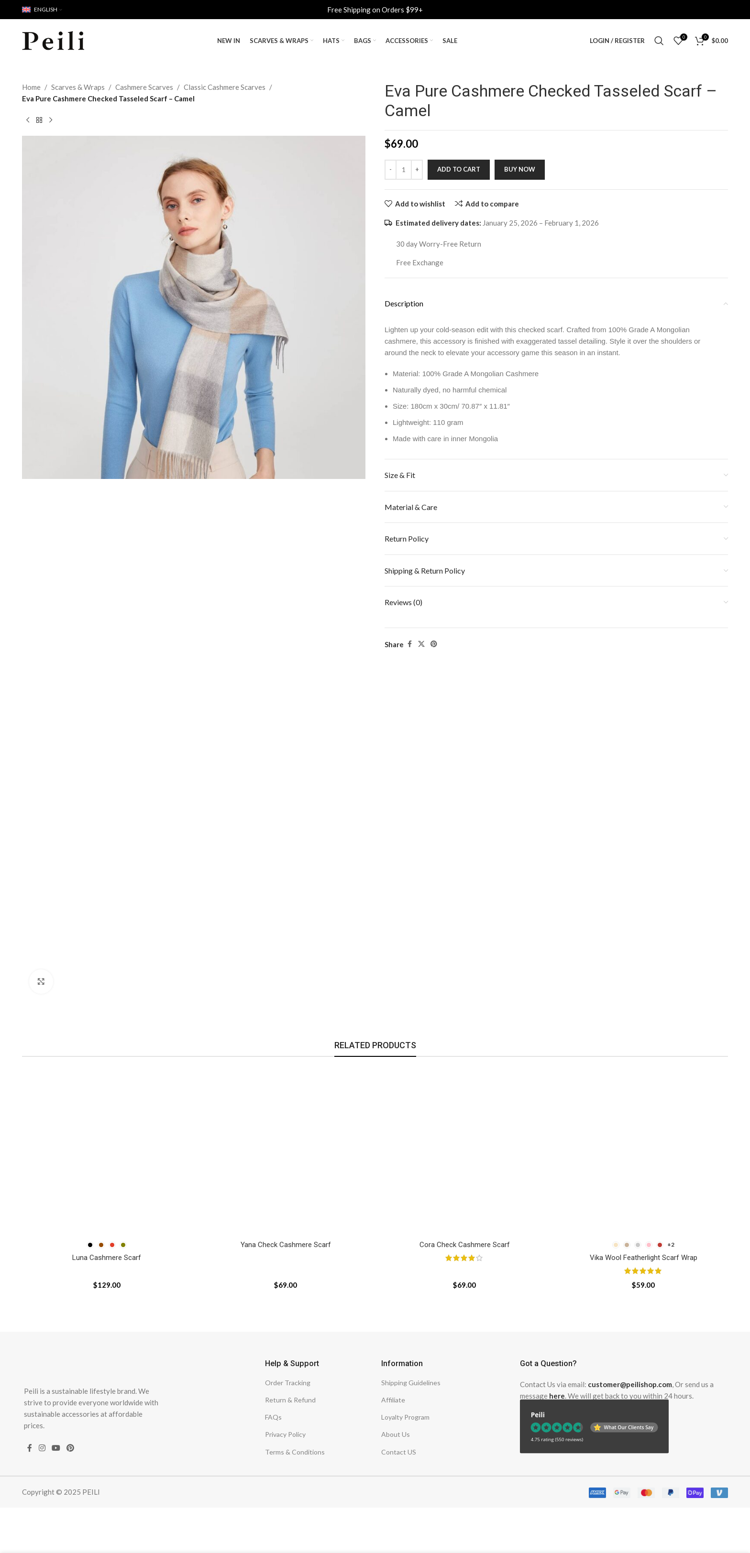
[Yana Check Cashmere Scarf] (285, 1151)
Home (31, 87)
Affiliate (393, 1400)
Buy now (519, 169)
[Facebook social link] (409, 644)
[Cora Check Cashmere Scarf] (464, 1151)
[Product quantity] (404, 170)
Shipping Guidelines (411, 1383)
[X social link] (421, 644)
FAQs (273, 1417)
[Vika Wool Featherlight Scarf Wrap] (643, 1151)
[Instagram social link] (41, 1448)
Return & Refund (290, 1400)
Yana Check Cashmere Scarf (286, 1244)
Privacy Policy (285, 1434)
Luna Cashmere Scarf (106, 1257)
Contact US (398, 1452)
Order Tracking (287, 1383)
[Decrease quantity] (391, 170)
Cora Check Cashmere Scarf (464, 1244)
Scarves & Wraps (78, 87)
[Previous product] (27, 120)
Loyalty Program (405, 1417)
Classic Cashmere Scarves (224, 87)
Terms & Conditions (295, 1452)
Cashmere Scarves (144, 87)
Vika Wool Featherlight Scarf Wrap (643, 1257)
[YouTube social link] (55, 1448)
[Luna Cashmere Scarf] (106, 1151)
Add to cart (458, 169)
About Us (395, 1434)
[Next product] (50, 120)
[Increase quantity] (417, 170)
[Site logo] (53, 39)
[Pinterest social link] (434, 644)
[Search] (659, 40)
